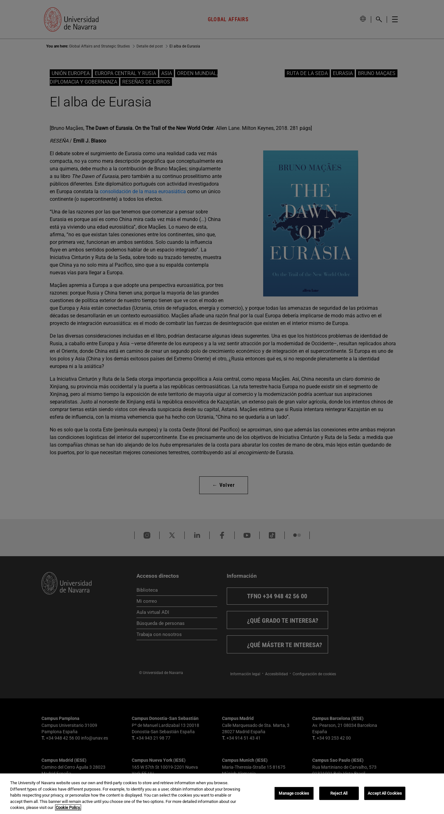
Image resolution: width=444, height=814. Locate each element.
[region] (222, 793)
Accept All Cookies (385, 793)
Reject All (338, 793)
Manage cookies (294, 793)
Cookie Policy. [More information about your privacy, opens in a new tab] (68, 807)
